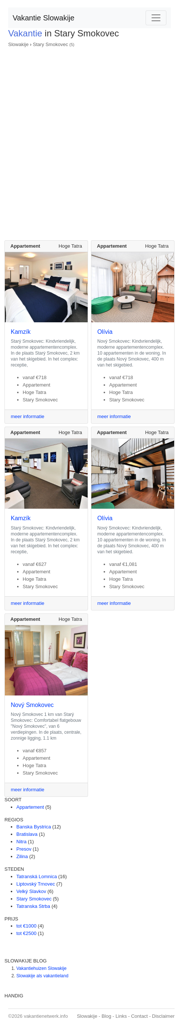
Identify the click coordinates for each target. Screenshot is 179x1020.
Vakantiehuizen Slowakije (41, 968)
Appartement (30, 807)
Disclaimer (163, 1016)
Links (121, 1016)
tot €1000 (26, 926)
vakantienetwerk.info (46, 1016)
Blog (106, 1016)
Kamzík (20, 332)
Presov (23, 849)
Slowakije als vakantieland (42, 975)
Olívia (105, 332)
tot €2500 (26, 933)
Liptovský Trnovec (35, 884)
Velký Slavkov (31, 891)
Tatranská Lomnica (36, 876)
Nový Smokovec (32, 705)
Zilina (22, 856)
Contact (139, 1016)
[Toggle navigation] (156, 17)
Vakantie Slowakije (43, 18)
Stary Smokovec (50, 44)
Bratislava (27, 834)
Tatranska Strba (33, 906)
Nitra (21, 841)
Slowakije (18, 44)
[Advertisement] (89, 141)
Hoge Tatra (70, 246)
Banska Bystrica (33, 827)
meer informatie (27, 416)
